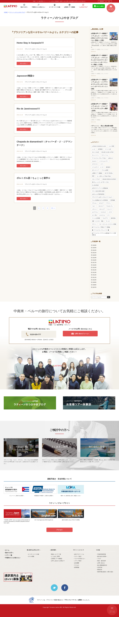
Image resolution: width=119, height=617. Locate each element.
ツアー (102, 164)
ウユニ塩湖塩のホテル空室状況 (100, 200)
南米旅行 (108, 167)
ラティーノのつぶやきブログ (17, 12)
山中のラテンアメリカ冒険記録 (100, 188)
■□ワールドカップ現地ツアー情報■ (101, 227)
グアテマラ (95, 164)
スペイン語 (108, 149)
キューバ (109, 209)
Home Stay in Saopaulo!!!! (30, 43)
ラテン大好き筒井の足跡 (98, 191)
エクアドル (95, 212)
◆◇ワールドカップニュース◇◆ (100, 230)
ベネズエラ (103, 212)
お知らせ (110, 158)
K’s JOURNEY (95, 185)
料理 (93, 176)
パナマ (110, 212)
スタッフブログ (96, 179)
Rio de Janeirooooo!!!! (28, 108)
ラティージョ (104, 155)
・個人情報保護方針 (101, 565)
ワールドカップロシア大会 (99, 158)
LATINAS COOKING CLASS (99, 146)
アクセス (59, 530)
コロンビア (102, 209)
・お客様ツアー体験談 (56, 558)
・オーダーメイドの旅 (33, 554)
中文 (109, 1)
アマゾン (108, 203)
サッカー (108, 221)
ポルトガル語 (95, 152)
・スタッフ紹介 (77, 556)
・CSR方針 (99, 567)
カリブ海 (94, 215)
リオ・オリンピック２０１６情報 (107, 224)
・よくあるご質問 (55, 556)
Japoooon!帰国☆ (25, 76)
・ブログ (98, 558)
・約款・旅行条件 (101, 560)
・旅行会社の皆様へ (101, 556)
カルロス (94, 161)
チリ (108, 215)
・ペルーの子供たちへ (79, 558)
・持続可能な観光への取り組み (104, 571)
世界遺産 (112, 200)
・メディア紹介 (77, 560)
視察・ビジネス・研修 (97, 221)
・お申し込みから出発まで (57, 560)
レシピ (93, 149)
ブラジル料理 (104, 170)
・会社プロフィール (78, 554)
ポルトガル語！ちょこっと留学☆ (33, 178)
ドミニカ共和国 (96, 218)
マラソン (94, 224)
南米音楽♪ (113, 218)
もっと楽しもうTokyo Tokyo (104, 176)
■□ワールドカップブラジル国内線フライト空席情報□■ (104, 234)
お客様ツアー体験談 (97, 173)
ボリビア (101, 203)
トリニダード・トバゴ (97, 167)
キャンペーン (95, 155)
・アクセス (76, 565)
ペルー (93, 206)
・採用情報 (76, 567)
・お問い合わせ (100, 563)
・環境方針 (99, 569)
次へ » (53, 208)
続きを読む (23, 63)
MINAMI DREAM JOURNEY (109, 179)
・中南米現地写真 (101, 554)
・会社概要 (76, 563)
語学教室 (100, 149)
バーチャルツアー (103, 161)
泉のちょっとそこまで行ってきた (100, 182)
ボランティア (95, 170)
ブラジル (94, 203)
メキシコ (94, 209)
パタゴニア (101, 206)
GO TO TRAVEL (109, 173)
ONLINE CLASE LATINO (107, 152)
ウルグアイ (105, 218)
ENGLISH (102, 1)
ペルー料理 (111, 146)
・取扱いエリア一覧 (55, 554)
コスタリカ (102, 215)
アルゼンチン (109, 206)
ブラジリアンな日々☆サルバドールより (36, 49)
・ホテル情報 (30, 556)
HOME (6, 12)
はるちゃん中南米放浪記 (98, 194)
